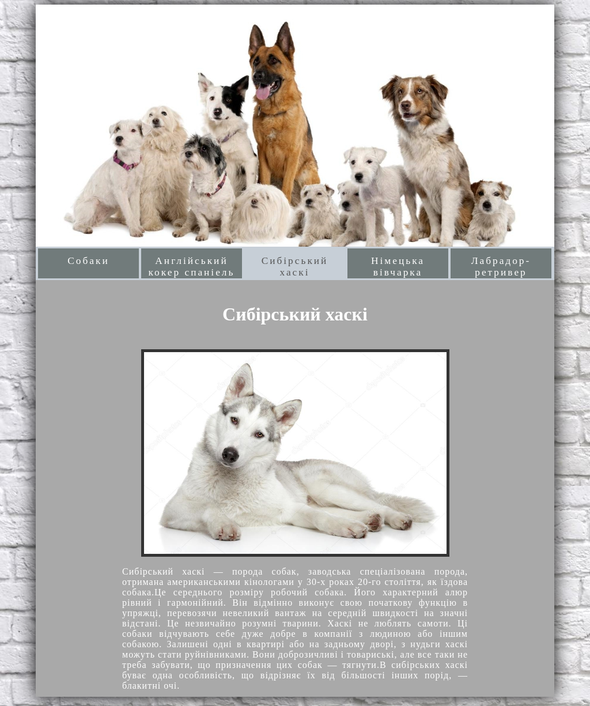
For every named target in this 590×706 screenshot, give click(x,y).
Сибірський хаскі (295, 266)
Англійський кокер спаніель (192, 266)
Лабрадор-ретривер (501, 266)
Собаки (88, 260)
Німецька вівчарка (398, 266)
